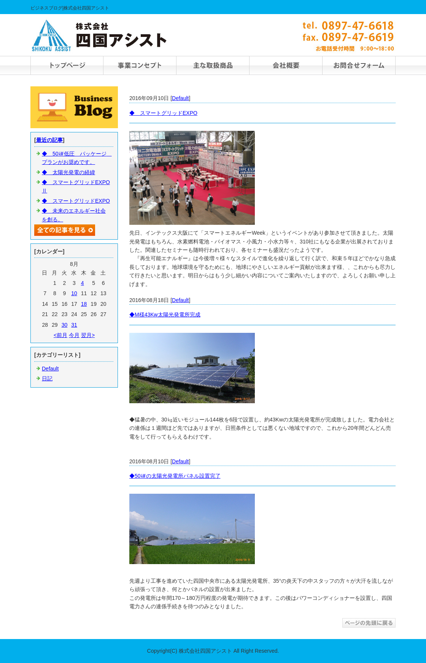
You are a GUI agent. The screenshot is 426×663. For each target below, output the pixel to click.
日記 (47, 378)
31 (74, 325)
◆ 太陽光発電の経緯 (68, 172)
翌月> (88, 335)
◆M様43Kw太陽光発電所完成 (164, 315)
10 (74, 293)
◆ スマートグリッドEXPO (163, 113)
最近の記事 (49, 140)
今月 (74, 335)
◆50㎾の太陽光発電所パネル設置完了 (175, 476)
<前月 (60, 335)
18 (84, 304)
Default (180, 98)
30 (65, 325)
